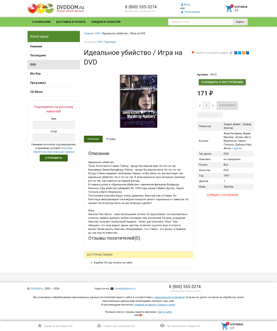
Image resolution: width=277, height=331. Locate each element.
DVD (33, 64)
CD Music (36, 91)
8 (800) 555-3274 (141, 6)
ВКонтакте (132, 257)
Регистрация (190, 11)
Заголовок (94, 292)
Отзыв (92, 308)
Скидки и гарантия (105, 22)
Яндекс (154, 257)
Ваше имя (94, 269)
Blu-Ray (35, 73)
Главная (89, 33)
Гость (92, 257)
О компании (41, 22)
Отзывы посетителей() (114, 238)
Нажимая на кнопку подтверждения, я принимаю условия (53, 148)
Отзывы (111, 138)
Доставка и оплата (71, 22)
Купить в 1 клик (210, 114)
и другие (236, 148)
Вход (185, 4)
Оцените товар (97, 302)
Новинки (36, 46)
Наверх (262, 313)
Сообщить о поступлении (222, 82)
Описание (93, 138)
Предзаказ (38, 82)
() (55, 325)
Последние (38, 55)
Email (91, 279)
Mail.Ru (110, 257)
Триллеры (110, 41)
